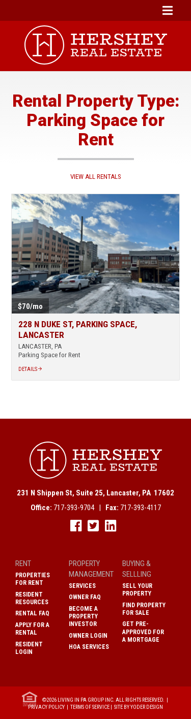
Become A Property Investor (83, 616)
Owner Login (88, 635)
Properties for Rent (32, 579)
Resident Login (29, 648)
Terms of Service (90, 707)
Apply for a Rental (32, 628)
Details (30, 369)
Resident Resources (31, 598)
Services (82, 585)
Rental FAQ (32, 613)
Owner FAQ (85, 597)
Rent (23, 563)
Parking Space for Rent (49, 355)
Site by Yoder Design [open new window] (138, 707)
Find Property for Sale (144, 609)
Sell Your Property (137, 589)
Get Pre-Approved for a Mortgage (143, 631)
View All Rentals (95, 176)
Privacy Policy (46, 707)
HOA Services (89, 646)
